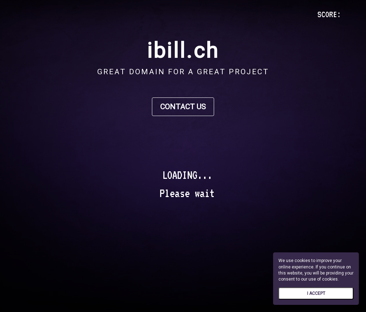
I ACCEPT (316, 293)
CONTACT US (183, 106)
